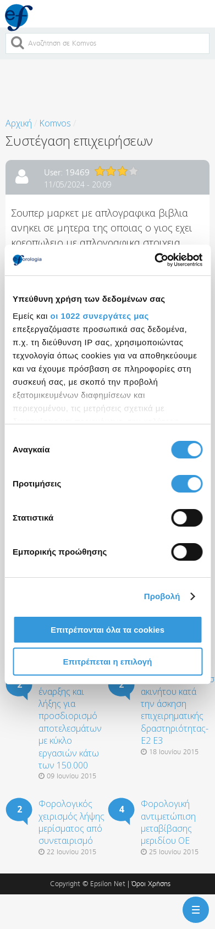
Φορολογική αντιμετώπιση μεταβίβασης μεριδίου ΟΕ (168, 822)
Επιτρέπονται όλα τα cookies (107, 629)
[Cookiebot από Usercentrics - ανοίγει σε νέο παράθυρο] (154, 260)
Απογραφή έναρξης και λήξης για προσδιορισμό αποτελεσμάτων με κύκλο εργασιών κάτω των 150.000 (70, 722)
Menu (194, 903)
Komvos (55, 123)
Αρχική (18, 123)
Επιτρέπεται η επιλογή (107, 661)
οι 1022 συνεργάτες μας (100, 315)
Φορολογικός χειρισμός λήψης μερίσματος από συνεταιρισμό (71, 822)
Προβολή (162, 596)
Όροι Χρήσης (150, 884)
